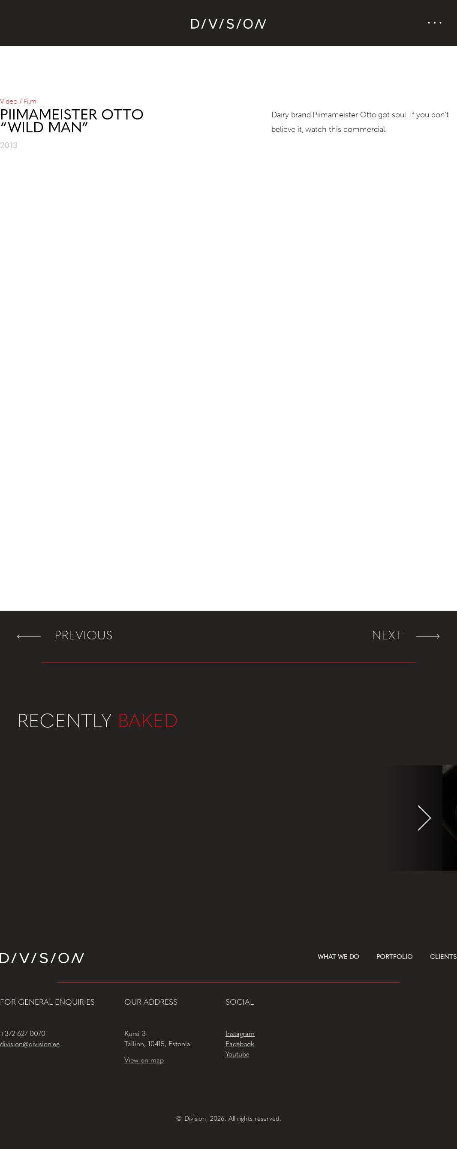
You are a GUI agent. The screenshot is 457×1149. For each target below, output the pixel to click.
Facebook (240, 1044)
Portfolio (394, 957)
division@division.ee (30, 1044)
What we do (339, 957)
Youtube (237, 1054)
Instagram (240, 1034)
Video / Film (18, 101)
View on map (144, 1060)
